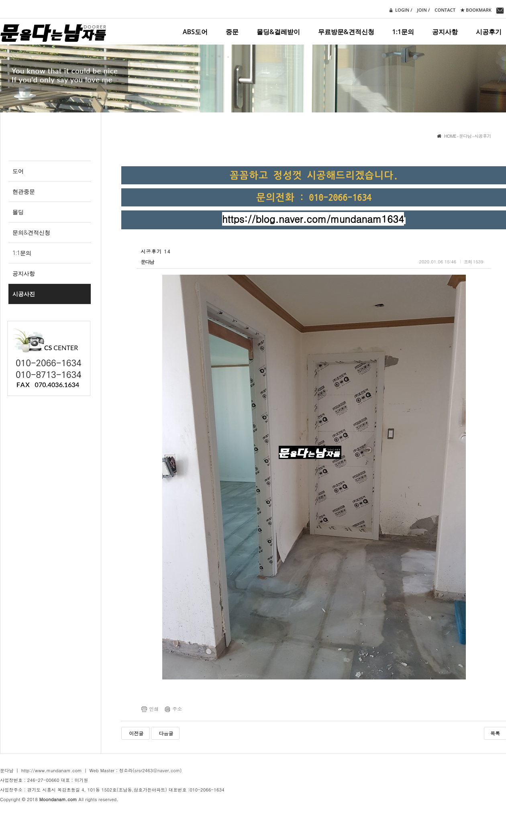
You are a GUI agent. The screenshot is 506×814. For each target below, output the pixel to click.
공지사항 (445, 31)
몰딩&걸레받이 (278, 31)
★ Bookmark (476, 10)
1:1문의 (403, 31)
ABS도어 (195, 31)
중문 (232, 31)
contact (445, 10)
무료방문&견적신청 (346, 31)
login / (399, 10)
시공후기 (489, 31)
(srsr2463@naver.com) (157, 770)
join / (423, 10)
